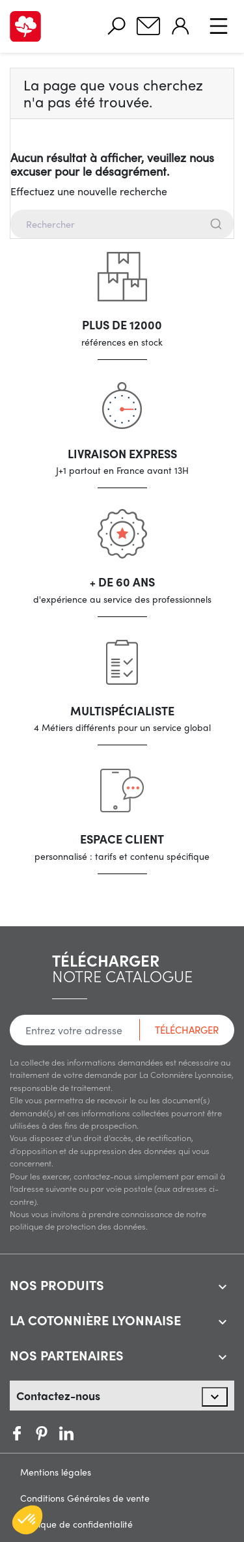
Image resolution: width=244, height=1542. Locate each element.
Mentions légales (55, 1471)
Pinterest (41, 1433)
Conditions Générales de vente (85, 1497)
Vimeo (66, 1433)
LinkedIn (91, 1433)
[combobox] (122, 224)
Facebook (17, 1433)
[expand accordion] (222, 1286)
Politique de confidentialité (76, 1523)
